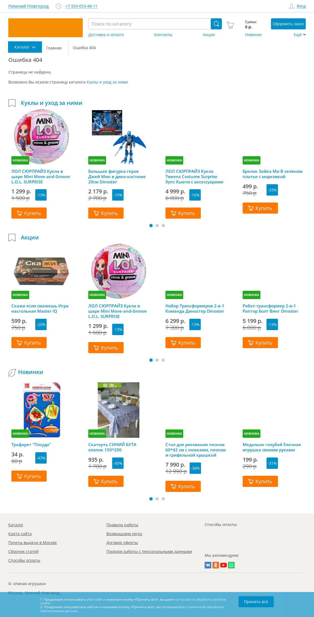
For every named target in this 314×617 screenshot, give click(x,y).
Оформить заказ (288, 23)
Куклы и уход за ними (107, 82)
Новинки (253, 34)
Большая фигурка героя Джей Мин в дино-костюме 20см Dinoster (117, 176)
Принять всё (256, 601)
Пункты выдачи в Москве (32, 542)
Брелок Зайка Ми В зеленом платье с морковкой (273, 174)
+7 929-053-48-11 (81, 6)
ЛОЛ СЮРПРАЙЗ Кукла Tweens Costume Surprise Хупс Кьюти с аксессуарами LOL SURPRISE (194, 176)
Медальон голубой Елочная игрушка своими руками (272, 447)
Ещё (298, 34)
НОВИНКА (20, 160)
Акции (209, 34)
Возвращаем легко (124, 533)
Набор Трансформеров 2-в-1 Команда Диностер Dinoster (194, 308)
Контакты (163, 34)
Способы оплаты (24, 560)
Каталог (15, 524)
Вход (301, 6)
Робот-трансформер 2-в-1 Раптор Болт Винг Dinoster (270, 308)
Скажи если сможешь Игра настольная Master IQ (40, 308)
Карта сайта (20, 533)
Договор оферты (122, 542)
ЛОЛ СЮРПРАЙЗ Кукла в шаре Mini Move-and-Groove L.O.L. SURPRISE (40, 176)
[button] (151, 225)
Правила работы (122, 524)
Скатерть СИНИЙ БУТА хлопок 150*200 (112, 447)
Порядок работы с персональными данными (149, 551)
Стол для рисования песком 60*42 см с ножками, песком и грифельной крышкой (195, 449)
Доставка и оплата (106, 34)
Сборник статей (23, 551)
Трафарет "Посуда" (31, 444)
